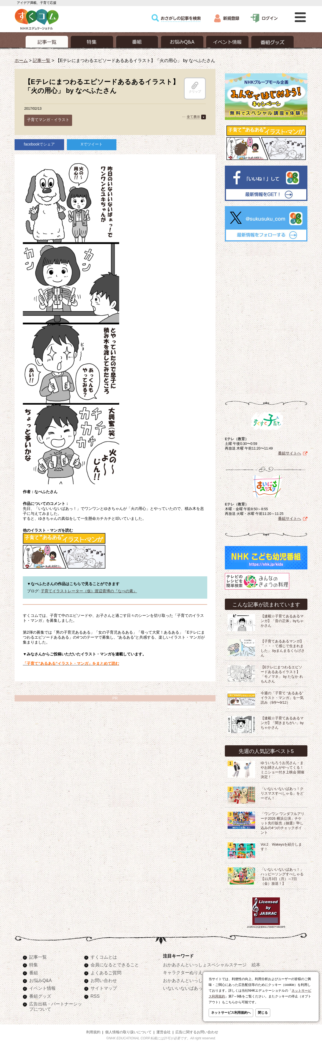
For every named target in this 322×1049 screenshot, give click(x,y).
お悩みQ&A (40, 980)
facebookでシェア (39, 144)
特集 (33, 964)
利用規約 (93, 1032)
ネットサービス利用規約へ (231, 1013)
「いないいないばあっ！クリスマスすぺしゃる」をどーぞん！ (282, 793)
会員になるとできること (115, 964)
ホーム (21, 60)
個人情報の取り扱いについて (128, 1032)
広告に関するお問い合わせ (196, 1032)
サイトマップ (104, 988)
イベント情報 (42, 988)
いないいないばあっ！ (185, 988)
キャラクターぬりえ (183, 972)
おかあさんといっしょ (185, 980)
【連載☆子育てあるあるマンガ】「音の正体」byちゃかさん (282, 621)
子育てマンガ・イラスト (48, 119)
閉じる (263, 1013)
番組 (33, 972)
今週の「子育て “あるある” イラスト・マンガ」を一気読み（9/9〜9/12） (282, 697)
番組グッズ (40, 996)
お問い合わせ (104, 980)
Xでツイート (91, 144)
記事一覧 (41, 60)
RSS (95, 996)
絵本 (256, 964)
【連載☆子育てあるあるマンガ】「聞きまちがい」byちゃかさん (282, 723)
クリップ (195, 87)
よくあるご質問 (106, 972)
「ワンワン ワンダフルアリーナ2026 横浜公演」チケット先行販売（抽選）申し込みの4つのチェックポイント (283, 823)
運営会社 (163, 1032)
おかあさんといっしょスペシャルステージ (205, 964)
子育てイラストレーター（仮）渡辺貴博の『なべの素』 (89, 591)
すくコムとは (104, 956)
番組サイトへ (289, 453)
